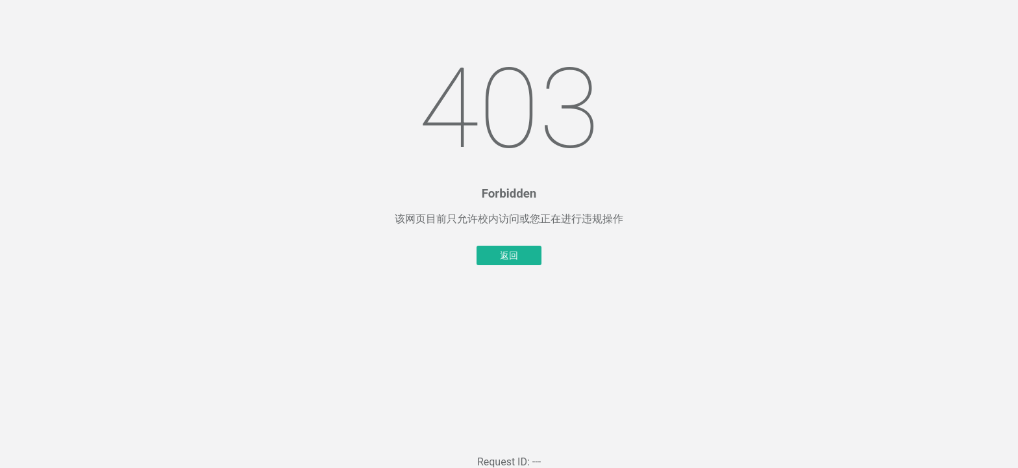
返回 (509, 255)
